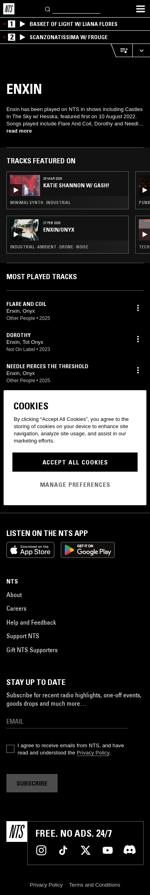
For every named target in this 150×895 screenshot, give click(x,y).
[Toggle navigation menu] (140, 8)
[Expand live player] (141, 50)
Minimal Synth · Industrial (40, 202)
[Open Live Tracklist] (121, 50)
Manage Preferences (75, 484)
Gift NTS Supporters (32, 650)
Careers (16, 608)
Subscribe (32, 783)
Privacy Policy (93, 753)
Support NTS (22, 636)
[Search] (48, 9)
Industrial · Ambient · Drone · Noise (49, 247)
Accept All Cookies (75, 462)
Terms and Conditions (94, 885)
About (14, 595)
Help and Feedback (31, 622)
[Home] (8, 8)
